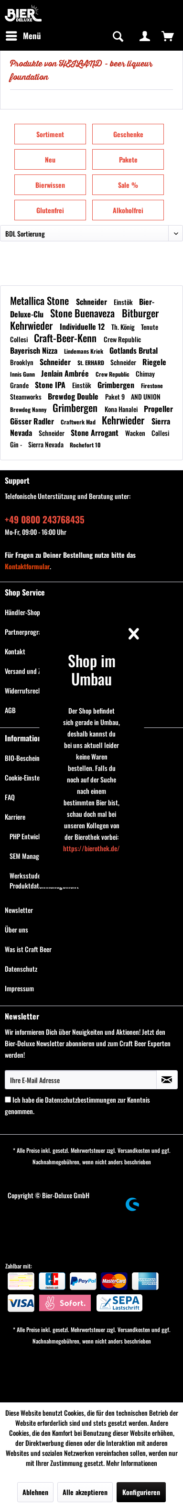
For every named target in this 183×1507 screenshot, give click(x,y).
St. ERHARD (91, 362)
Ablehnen (35, 1492)
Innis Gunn (23, 374)
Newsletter (19, 910)
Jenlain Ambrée (66, 373)
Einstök (124, 302)
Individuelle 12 (83, 326)
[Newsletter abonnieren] (167, 1079)
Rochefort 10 (85, 445)
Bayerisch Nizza (34, 350)
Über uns (16, 929)
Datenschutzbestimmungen (80, 1100)
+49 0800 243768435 (45, 519)
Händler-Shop (22, 612)
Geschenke (128, 134)
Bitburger (140, 312)
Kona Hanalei (122, 409)
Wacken (136, 433)
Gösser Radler (33, 421)
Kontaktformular (27, 566)
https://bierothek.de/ (91, 848)
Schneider (92, 301)
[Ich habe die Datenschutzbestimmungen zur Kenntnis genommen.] (8, 1099)
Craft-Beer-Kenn (66, 337)
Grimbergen (116, 384)
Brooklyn (22, 362)
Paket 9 (115, 396)
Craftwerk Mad (79, 422)
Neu (50, 159)
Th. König (123, 327)
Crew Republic (122, 339)
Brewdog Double (74, 396)
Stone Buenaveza (83, 312)
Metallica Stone (40, 300)
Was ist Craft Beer (28, 949)
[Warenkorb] (167, 35)
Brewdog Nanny (29, 409)
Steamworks (26, 396)
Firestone (152, 385)
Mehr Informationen (131, 1463)
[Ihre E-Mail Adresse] (81, 1079)
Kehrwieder (32, 325)
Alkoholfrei (128, 210)
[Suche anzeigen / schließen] (117, 35)
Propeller (158, 408)
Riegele (154, 362)
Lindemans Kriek (84, 351)
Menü (23, 35)
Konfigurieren (141, 1492)
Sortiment (50, 134)
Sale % (128, 185)
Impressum (19, 988)
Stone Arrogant (95, 432)
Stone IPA (51, 384)
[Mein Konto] (144, 35)
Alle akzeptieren (85, 1492)
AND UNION (146, 396)
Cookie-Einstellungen (92, 1181)
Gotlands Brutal (133, 350)
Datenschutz (21, 969)
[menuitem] (23, 35)
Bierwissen (50, 185)
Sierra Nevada (46, 444)
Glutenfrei (50, 210)
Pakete (128, 159)
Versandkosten (134, 1150)
